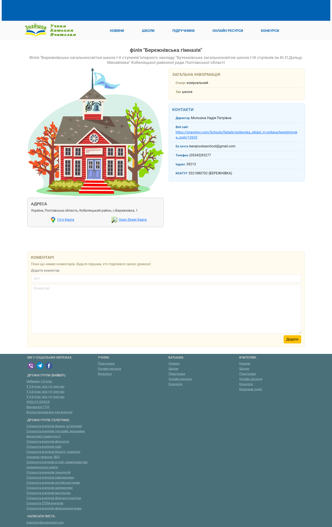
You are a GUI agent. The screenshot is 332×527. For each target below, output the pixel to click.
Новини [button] (117, 31)
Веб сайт (182, 127)
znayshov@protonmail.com (45, 522)
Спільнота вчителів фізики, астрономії (54, 426)
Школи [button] (148, 31)
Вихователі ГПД (38, 407)
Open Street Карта (133, 220)
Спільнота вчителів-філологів (48, 441)
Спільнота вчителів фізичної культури (54, 498)
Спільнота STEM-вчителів (45, 503)
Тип (178, 92)
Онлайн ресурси (109, 369)
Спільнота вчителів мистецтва (49, 493)
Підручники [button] (183, 31)
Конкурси (105, 374)
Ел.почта (182, 146)
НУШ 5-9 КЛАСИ (38, 402)
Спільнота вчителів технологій (49, 472)
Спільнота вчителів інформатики (50, 477)
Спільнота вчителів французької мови (54, 508)
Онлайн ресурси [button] (227, 31)
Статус (181, 83)
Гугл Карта (65, 220)
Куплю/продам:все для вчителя (50, 412)
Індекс (180, 164)
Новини (174, 363)
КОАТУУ (182, 173)
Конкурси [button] (270, 31)
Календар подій (250, 389)
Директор (183, 118)
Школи (174, 369)
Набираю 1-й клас (39, 381)
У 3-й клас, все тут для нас (46, 392)
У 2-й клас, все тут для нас (46, 386)
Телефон (182, 155)
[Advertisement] (105, 9)
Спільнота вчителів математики (50, 488)
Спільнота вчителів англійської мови (53, 483)
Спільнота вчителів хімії (44, 447)
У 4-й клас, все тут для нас (46, 397)
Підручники (106, 363)
